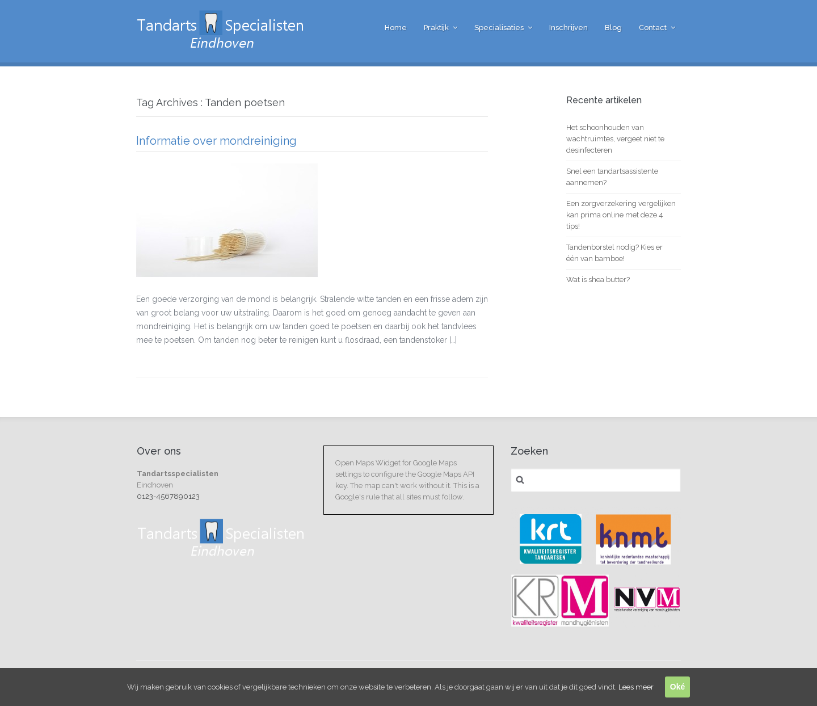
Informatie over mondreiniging (216, 141)
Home (396, 27)
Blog (613, 27)
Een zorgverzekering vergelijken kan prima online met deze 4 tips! (621, 214)
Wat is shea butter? (598, 279)
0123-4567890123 (168, 496)
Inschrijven (568, 27)
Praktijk (436, 27)
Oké (677, 686)
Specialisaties (499, 27)
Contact (653, 27)
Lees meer (636, 687)
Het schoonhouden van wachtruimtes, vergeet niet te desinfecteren (615, 138)
